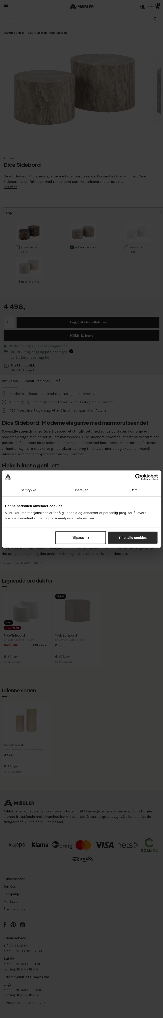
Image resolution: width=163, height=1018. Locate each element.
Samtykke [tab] (28, 490)
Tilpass (80, 537)
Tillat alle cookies (133, 537)
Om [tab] (135, 490)
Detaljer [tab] (81, 490)
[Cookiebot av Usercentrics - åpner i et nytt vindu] (138, 477)
